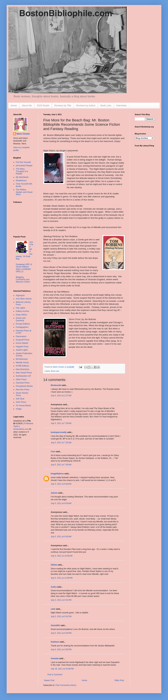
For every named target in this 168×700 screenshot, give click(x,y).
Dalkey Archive (22, 311)
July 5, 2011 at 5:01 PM (61, 616)
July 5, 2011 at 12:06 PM (62, 578)
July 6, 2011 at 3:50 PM (61, 649)
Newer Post (49, 680)
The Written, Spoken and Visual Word (24, 192)
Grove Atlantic (22, 343)
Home (14, 105)
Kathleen (55, 642)
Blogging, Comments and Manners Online (23, 279)
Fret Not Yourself (23, 162)
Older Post (119, 680)
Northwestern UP (23, 376)
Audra (54, 587)
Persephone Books (24, 386)
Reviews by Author (85, 105)
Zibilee (54, 565)
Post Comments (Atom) (65, 685)
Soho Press (21, 402)
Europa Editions (23, 324)
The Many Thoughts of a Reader (22, 171)
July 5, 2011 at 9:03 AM (61, 503)
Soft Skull (20, 399)
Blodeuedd (56, 385)
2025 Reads (43, 105)
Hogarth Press (22, 346)
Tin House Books (23, 405)
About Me (27, 105)
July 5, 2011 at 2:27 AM (61, 395)
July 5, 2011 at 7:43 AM (61, 465)
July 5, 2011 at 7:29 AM (61, 423)
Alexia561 (55, 625)
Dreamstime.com (20, 429)
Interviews (121, 105)
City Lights (20, 308)
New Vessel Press (24, 373)
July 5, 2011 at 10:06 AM (61, 556)
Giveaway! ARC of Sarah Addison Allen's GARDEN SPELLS (24, 268)
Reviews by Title (62, 105)
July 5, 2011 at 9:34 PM (61, 633)
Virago (18, 409)
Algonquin (20, 295)
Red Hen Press (22, 389)
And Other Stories (24, 299)
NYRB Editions (22, 366)
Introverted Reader (24, 165)
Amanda (55, 658)
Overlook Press (22, 383)
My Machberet (22, 177)
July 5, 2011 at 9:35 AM (61, 536)
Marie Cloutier (23, 134)
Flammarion (21, 336)
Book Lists (105, 105)
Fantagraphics (22, 327)
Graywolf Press (22, 340)
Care (53, 451)
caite (53, 609)
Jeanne (54, 493)
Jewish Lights (22, 350)
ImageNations (57, 473)
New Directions (22, 369)
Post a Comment (54, 674)
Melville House (22, 362)
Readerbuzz (21, 180)
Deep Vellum (21, 315)
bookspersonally (59, 432)
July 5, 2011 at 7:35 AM (61, 442)
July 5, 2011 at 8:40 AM (61, 484)
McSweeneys (22, 359)
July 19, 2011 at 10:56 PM (62, 669)
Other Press (21, 379)
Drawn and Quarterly (20, 319)
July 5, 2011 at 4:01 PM (61, 600)
